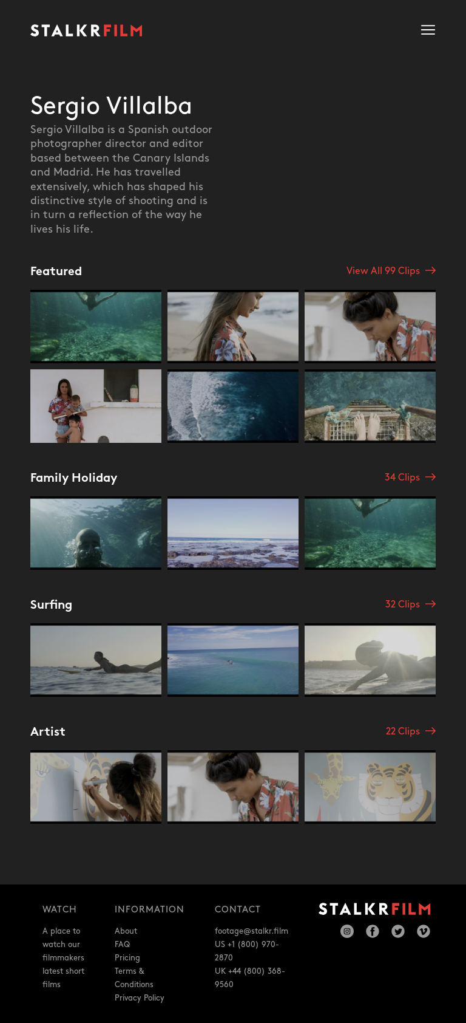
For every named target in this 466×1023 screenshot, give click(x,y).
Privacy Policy (139, 998)
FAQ (122, 944)
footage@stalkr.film (251, 931)
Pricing (127, 958)
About (126, 931)
